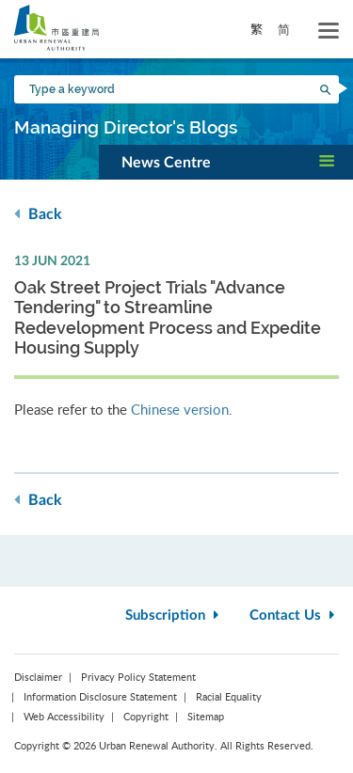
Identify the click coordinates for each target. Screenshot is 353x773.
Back (38, 214)
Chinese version (180, 409)
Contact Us (294, 615)
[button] (226, 162)
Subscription (174, 615)
